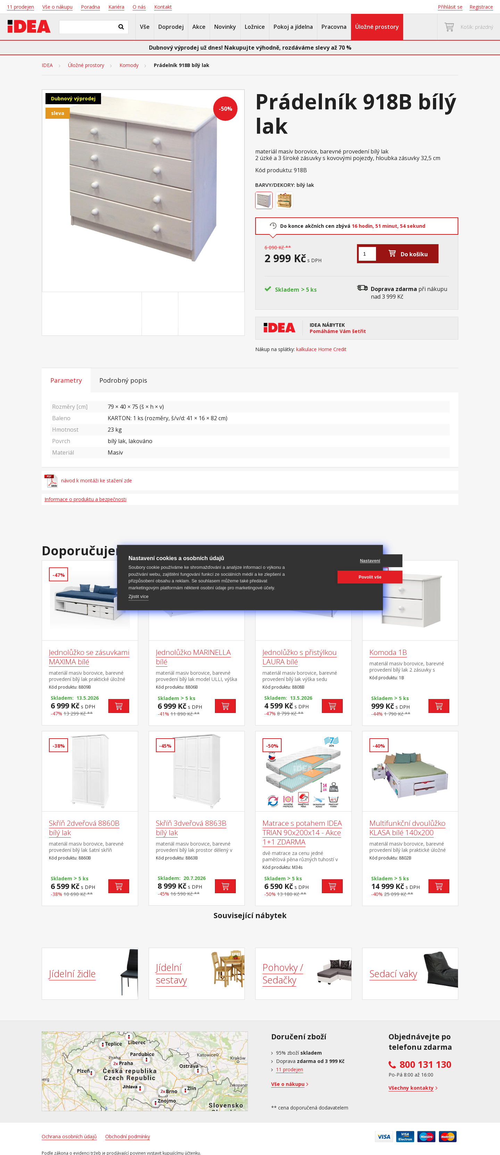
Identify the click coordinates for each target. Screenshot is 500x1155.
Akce (199, 27)
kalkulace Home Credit (321, 349)
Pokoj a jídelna (293, 27)
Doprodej (171, 27)
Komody (129, 65)
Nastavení (338, 560)
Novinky (225, 27)
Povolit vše (338, 577)
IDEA (47, 65)
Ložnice (255, 27)
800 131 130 (425, 1064)
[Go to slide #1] (125, 313)
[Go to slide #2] (161, 313)
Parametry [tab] (66, 380)
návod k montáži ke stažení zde (88, 481)
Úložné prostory (377, 27)
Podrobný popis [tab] (123, 380)
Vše (145, 27)
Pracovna (334, 27)
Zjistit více (138, 596)
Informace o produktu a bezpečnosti (85, 499)
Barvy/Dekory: (275, 184)
